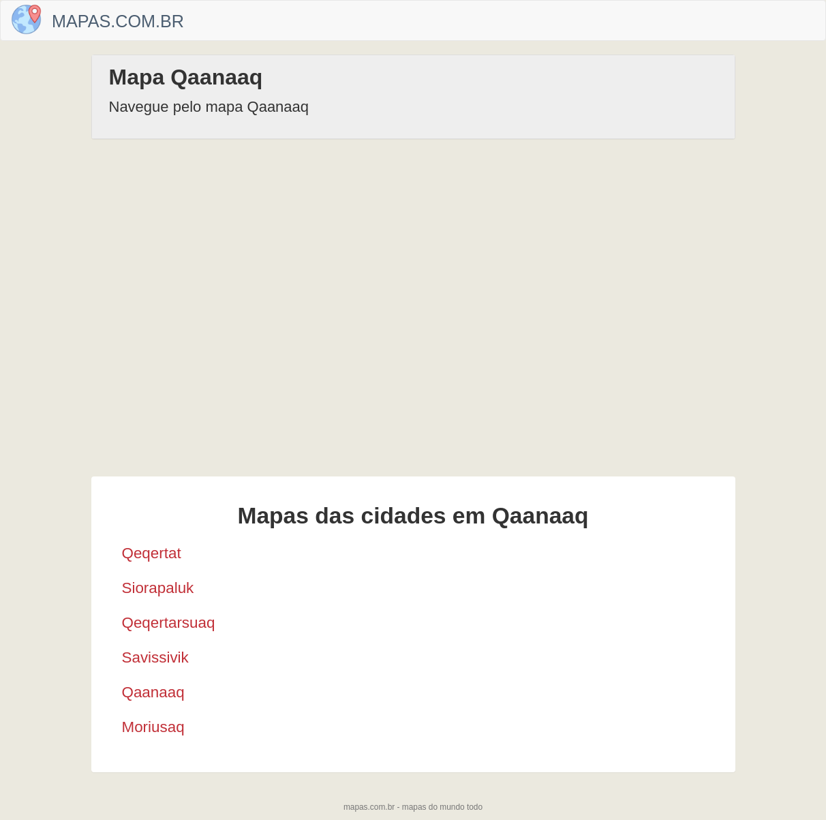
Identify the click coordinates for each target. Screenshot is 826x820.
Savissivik (155, 657)
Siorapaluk (158, 587)
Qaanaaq (153, 692)
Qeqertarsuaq (168, 622)
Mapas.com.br (118, 21)
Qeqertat (151, 553)
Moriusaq (153, 726)
